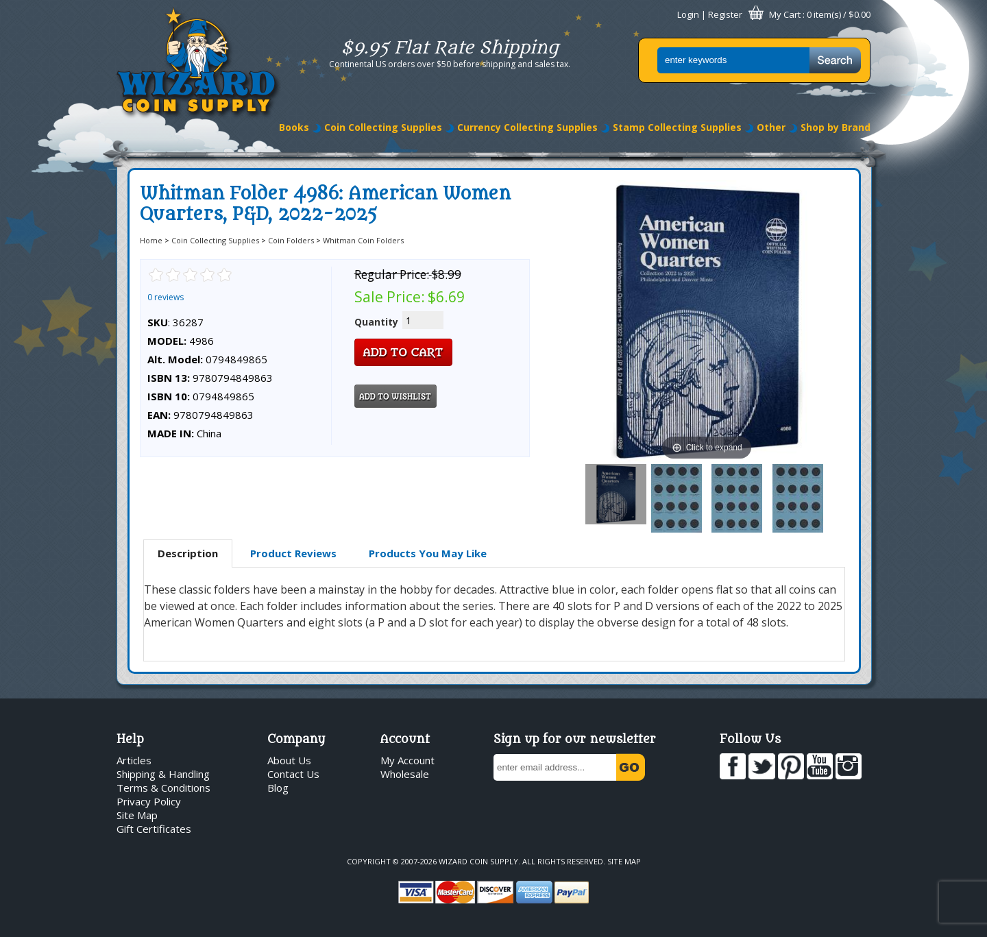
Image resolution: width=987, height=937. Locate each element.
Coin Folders (291, 240)
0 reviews (165, 297)
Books (294, 127)
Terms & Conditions (163, 787)
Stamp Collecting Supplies (677, 127)
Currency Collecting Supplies (527, 127)
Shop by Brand (835, 127)
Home (151, 240)
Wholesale (404, 774)
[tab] (187, 553)
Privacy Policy (149, 801)
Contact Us (293, 774)
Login (688, 14)
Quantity (376, 321)
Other (771, 127)
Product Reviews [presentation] (293, 553)
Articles (134, 760)
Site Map (137, 815)
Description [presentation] (188, 553)
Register (725, 14)
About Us (289, 760)
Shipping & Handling (163, 774)
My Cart (785, 14)
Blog (278, 787)
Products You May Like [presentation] (428, 553)
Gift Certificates (154, 829)
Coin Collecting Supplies (383, 127)
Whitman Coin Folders (363, 240)
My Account (407, 760)
